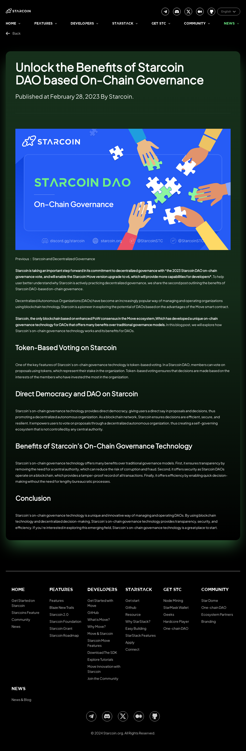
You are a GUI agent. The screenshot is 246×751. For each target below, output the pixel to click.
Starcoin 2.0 (58, 614)
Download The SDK (102, 652)
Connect (132, 649)
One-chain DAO (175, 628)
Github (130, 607)
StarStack (122, 24)
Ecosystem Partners (217, 614)
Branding (208, 621)
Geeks (168, 614)
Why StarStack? (137, 621)
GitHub (93, 612)
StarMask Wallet (176, 607)
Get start (132, 600)
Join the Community (102, 678)
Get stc (159, 24)
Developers (82, 24)
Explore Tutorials (100, 659)
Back (13, 33)
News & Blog (21, 699)
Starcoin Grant (60, 628)
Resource (133, 614)
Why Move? (96, 626)
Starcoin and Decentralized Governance (63, 259)
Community (195, 24)
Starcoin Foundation (65, 621)
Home (11, 24)
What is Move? (98, 619)
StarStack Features (140, 635)
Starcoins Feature (25, 612)
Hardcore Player (176, 621)
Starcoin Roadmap (64, 635)
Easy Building (135, 628)
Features (43, 24)
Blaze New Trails (61, 607)
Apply (130, 642)
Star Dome (209, 600)
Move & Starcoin (100, 633)
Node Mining (173, 600)
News (229, 24)
